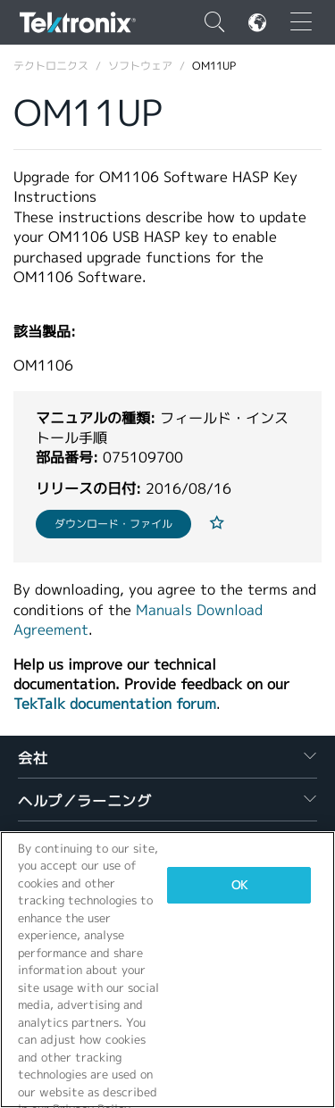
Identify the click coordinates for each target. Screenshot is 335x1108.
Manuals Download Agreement (138, 620)
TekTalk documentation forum (114, 704)
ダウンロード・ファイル (113, 523)
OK (239, 885)
